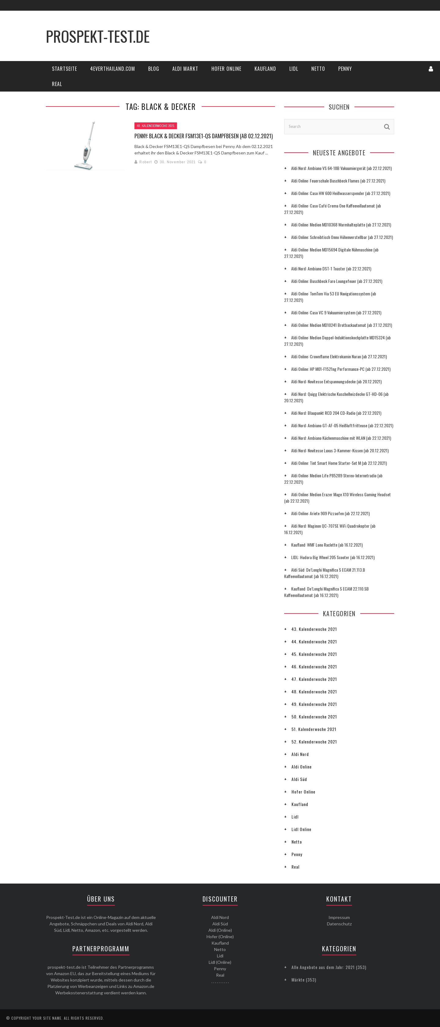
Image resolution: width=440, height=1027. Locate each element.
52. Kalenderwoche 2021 (314, 741)
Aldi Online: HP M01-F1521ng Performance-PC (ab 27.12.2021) (341, 369)
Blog (153, 68)
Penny (345, 68)
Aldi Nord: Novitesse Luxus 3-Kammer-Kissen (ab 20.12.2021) (340, 450)
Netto (318, 68)
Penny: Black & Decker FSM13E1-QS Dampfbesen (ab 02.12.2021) (203, 136)
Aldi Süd (299, 779)
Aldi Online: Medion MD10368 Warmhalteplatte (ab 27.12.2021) (341, 224)
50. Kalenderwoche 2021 (314, 716)
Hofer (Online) (220, 936)
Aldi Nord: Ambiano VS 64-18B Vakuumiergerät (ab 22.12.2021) (341, 168)
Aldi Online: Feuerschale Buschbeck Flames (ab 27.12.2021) (338, 180)
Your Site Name (47, 1018)
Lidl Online (301, 829)
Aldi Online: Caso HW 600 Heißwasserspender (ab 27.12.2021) (340, 193)
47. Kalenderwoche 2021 (314, 679)
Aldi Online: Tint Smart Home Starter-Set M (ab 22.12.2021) (339, 463)
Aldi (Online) (220, 930)
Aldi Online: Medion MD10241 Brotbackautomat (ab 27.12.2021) (341, 325)
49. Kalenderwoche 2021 (314, 704)
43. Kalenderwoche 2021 (314, 629)
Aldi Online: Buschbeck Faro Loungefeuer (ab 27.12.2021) (336, 281)
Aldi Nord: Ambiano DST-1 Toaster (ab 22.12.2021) (331, 268)
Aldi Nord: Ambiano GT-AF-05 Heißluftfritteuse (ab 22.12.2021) (342, 425)
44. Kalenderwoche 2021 (314, 641)
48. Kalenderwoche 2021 (155, 126)
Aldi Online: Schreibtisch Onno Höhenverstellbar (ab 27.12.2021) (342, 237)
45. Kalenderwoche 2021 (314, 654)
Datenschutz (339, 923)
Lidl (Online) (220, 962)
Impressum (339, 917)
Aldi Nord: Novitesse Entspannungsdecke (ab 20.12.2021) (336, 381)
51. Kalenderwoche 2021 (314, 729)
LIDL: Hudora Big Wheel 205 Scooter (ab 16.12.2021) (333, 557)
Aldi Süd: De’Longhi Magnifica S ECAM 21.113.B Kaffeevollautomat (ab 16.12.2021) (324, 572)
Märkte (298, 979)
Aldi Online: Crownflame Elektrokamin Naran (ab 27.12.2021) (339, 356)
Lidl (293, 68)
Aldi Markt (185, 68)
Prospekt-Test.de (98, 35)
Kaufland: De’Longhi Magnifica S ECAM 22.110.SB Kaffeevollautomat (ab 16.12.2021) (326, 591)
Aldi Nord (300, 754)
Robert (145, 162)
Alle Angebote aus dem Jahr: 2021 (323, 967)
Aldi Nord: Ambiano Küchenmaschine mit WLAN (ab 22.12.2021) (341, 438)
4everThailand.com (112, 68)
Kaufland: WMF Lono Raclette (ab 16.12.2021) (327, 544)
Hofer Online (226, 68)
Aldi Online (302, 766)
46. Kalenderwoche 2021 (314, 666)
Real (57, 84)
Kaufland (265, 68)
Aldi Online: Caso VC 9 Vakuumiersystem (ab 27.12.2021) (336, 312)
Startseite (64, 68)
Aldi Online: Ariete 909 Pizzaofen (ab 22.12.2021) (330, 513)
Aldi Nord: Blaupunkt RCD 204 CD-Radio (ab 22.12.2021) (336, 413)
